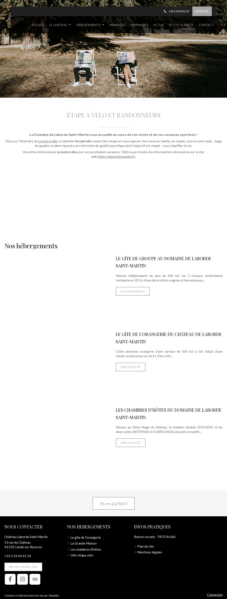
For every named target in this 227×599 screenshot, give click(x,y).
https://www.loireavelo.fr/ (116, 156)
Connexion (215, 595)
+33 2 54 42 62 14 (17, 556)
